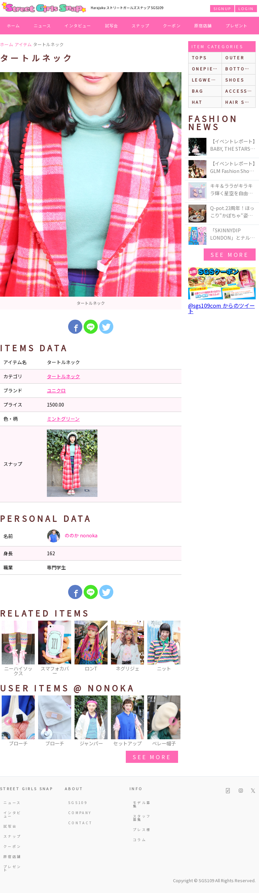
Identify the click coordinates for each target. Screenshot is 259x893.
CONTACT (77, 822)
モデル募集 (142, 804)
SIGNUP (222, 8)
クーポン (172, 25)
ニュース (42, 25)
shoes (234, 80)
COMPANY (77, 812)
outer (234, 57)
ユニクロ (56, 390)
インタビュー (77, 25)
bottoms (239, 68)
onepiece (206, 68)
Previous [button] (8, 649)
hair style (240, 102)
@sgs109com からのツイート (221, 308)
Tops (199, 57)
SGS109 (77, 802)
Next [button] (173, 649)
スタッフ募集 (142, 817)
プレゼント (237, 25)
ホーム (13, 25)
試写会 (111, 25)
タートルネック (63, 376)
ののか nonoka (72, 536)
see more (152, 757)
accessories (240, 91)
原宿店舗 (203, 25)
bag (198, 91)
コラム (139, 839)
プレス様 (142, 829)
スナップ (140, 25)
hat (197, 102)
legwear (205, 80)
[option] (90, 190)
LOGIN (246, 8)
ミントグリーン (63, 418)
